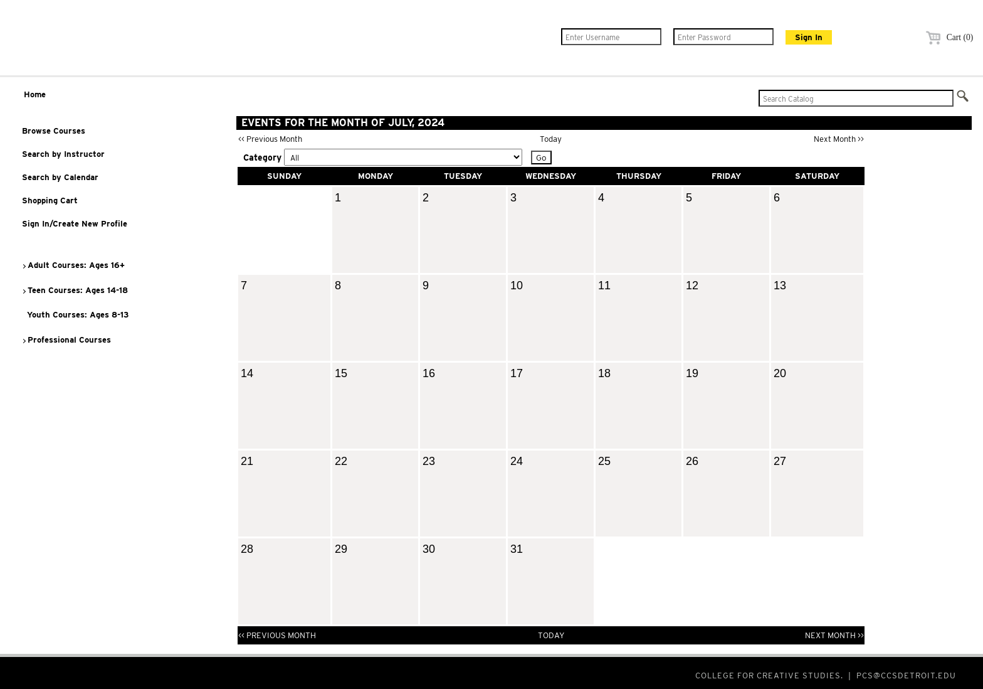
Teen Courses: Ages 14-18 (74, 290)
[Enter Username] (611, 36)
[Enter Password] (723, 36)
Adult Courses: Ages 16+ (73, 265)
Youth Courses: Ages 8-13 (75, 314)
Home (35, 94)
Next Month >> (839, 139)
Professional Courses (66, 339)
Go (541, 157)
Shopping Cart (50, 200)
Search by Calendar (60, 177)
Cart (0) (947, 37)
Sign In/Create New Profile (74, 223)
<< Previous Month (270, 139)
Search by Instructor (63, 154)
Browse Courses (53, 131)
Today (551, 139)
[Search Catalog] (856, 98)
